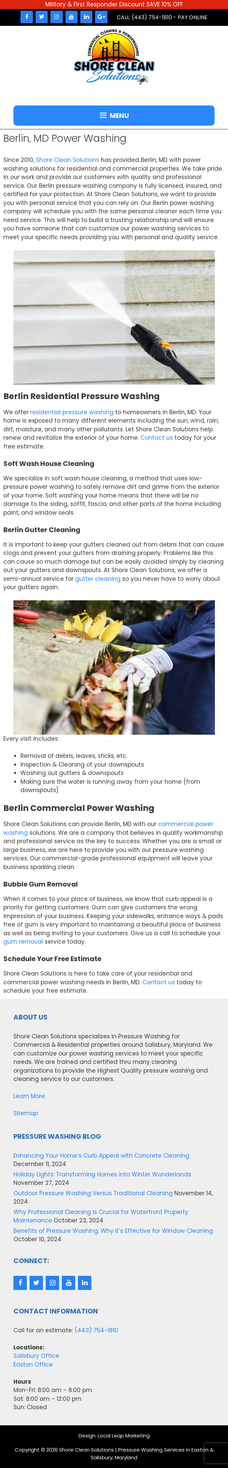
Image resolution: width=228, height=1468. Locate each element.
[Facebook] (26, 17)
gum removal (23, 942)
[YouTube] (71, 17)
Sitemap (25, 1113)
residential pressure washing (71, 412)
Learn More (29, 1096)
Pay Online (193, 17)
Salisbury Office (36, 1356)
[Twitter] (42, 17)
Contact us (156, 438)
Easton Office (33, 1365)
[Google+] (101, 17)
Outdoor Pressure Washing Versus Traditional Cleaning (93, 1193)
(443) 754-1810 (96, 1330)
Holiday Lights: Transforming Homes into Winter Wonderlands (102, 1174)
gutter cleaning (98, 579)
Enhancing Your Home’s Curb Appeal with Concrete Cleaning (101, 1156)
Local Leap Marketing (124, 1435)
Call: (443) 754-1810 (144, 17)
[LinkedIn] (86, 17)
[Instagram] (56, 17)
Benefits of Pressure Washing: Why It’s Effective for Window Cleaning (113, 1231)
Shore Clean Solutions (67, 160)
